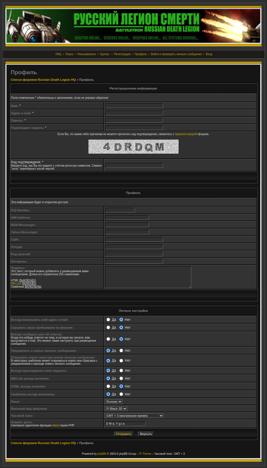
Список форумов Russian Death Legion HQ (43, 79)
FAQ (58, 54)
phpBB (101, 453)
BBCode (16, 283)
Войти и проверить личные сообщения (176, 54)
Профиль (141, 54)
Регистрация (122, 54)
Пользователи (86, 54)
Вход (209, 54)
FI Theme (145, 453)
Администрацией (186, 134)
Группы (104, 54)
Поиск (69, 54)
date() (55, 425)
